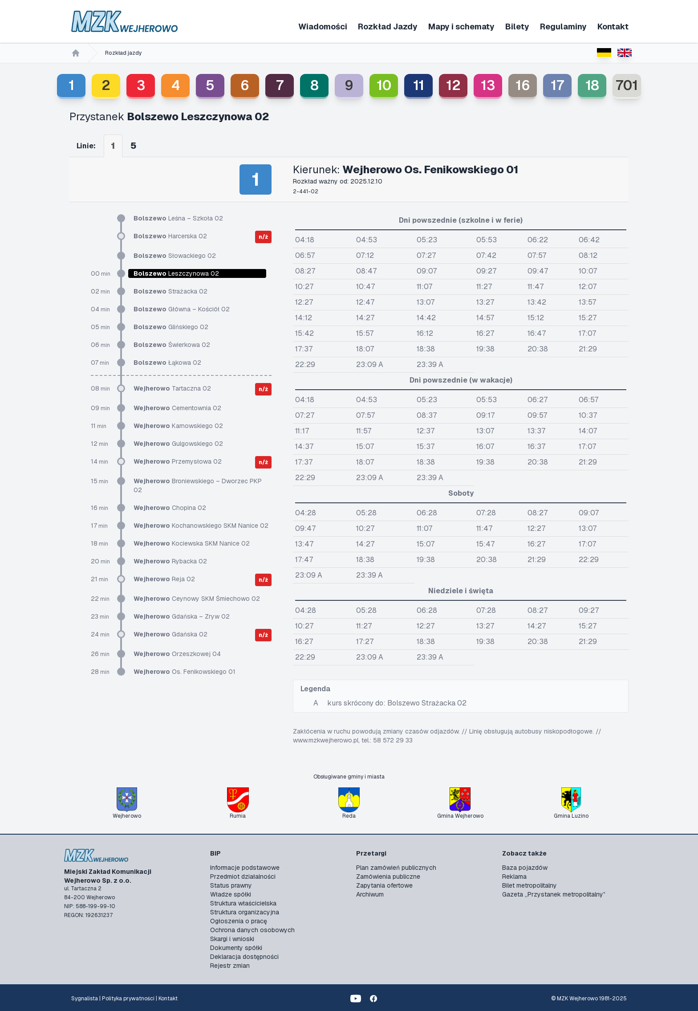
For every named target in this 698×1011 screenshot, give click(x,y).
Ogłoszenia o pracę (238, 921)
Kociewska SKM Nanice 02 (192, 543)
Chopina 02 (170, 508)
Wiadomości (322, 26)
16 (522, 85)
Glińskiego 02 (171, 327)
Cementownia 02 (177, 408)
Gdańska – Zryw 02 (182, 616)
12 (453, 85)
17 (557, 85)
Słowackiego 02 (175, 256)
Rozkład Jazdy (388, 26)
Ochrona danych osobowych (252, 930)
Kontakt (613, 26)
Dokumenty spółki (236, 948)
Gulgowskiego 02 (178, 444)
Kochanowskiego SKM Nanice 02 (201, 526)
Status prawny (231, 885)
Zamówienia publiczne (388, 876)
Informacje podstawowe (245, 868)
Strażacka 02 (170, 291)
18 (592, 85)
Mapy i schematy (461, 26)
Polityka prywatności (128, 998)
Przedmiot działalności (243, 876)
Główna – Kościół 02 (182, 309)
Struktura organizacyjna (244, 912)
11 (418, 85)
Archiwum (370, 894)
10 (384, 85)
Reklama (514, 876)
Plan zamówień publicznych (396, 868)
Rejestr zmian (230, 966)
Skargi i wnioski (232, 939)
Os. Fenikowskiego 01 (184, 672)
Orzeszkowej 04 (177, 654)
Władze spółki (230, 894)
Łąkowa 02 (167, 363)
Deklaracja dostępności (244, 957)
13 (488, 85)
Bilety (517, 26)
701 (627, 85)
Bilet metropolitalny (529, 885)
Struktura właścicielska (243, 903)
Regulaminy (563, 26)
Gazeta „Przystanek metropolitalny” (553, 894)
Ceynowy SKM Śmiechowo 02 (197, 599)
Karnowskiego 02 (178, 426)
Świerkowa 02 (172, 345)
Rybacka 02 (170, 561)
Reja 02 (164, 579)
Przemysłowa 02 (178, 461)
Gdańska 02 (170, 634)
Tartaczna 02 (172, 388)
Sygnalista (84, 998)
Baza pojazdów (525, 868)
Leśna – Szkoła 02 (178, 218)
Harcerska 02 (170, 236)
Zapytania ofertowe (384, 885)
